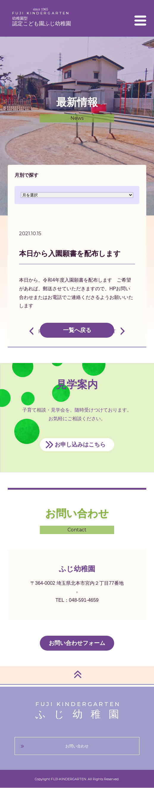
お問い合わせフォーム (77, 643)
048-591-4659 (84, 600)
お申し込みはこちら (80, 444)
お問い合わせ (77, 746)
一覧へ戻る (77, 330)
